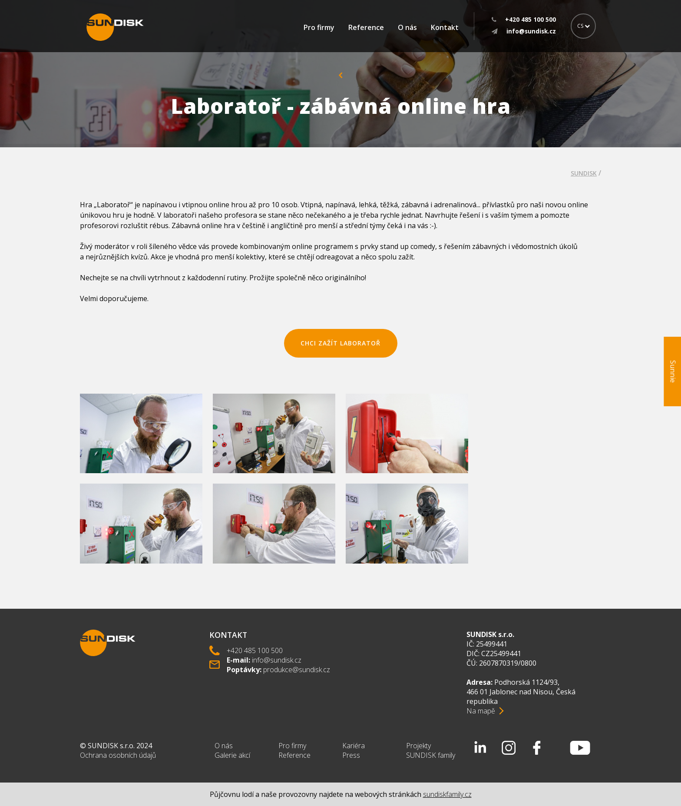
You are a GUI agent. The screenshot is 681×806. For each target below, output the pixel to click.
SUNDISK (584, 173)
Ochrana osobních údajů (118, 755)
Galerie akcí (232, 755)
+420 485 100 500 (255, 650)
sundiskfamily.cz (447, 794)
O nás (407, 27)
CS (583, 26)
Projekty (418, 745)
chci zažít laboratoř (340, 343)
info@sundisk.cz (276, 660)
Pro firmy (319, 27)
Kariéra (353, 745)
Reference (366, 27)
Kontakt (445, 27)
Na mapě (480, 711)
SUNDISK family (430, 755)
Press (351, 755)
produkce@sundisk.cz (296, 669)
